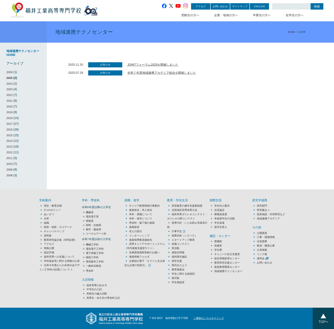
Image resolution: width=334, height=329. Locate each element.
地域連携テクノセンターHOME (22, 53)
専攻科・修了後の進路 (142, 222)
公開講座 (263, 233)
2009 (9, 169)
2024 (9, 83)
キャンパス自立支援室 (227, 254)
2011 (9, 158)
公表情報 (262, 249)
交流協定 (219, 210)
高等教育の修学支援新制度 (187, 205)
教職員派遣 (220, 214)
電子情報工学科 (95, 253)
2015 (9, 135)
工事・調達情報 (266, 237)
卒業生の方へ (262, 15)
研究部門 (262, 205)
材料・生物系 (93, 225)
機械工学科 (92, 244)
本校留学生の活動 (224, 218)
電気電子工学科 (95, 248)
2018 (9, 118)
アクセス (201, 6)
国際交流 (216, 200)
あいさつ (49, 214)
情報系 (90, 220)
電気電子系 (92, 216)
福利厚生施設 (179, 256)
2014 (9, 140)
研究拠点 (262, 210)
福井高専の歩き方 (96, 285)
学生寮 (218, 249)
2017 (9, 123)
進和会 (261, 258)
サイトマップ (240, 6)
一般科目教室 (93, 265)
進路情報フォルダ (139, 256)
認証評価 (49, 252)
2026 (9, 72)
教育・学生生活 (177, 200)
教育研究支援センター (227, 262)
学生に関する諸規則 (183, 273)
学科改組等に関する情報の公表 (62, 260)
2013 (9, 146)
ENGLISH (259, 6)
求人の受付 (135, 231)
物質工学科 (92, 257)
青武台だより (179, 265)
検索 (317, 6)
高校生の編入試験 (96, 293)
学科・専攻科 (91, 200)
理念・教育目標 (53, 205)
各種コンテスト (181, 243)
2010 (9, 163)
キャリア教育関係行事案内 (144, 205)
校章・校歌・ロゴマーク (58, 227)
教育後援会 (178, 269)
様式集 (175, 278)
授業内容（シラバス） (184, 235)
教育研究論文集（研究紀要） (60, 239)
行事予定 (177, 231)
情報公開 (49, 248)
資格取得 (134, 227)
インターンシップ (139, 235)
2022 (9, 95)
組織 (46, 222)
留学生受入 (220, 227)
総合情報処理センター (227, 258)
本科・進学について (140, 218)
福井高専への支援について (59, 256)
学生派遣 (219, 222)
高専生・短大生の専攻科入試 (103, 297)
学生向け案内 (222, 205)
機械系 (90, 212)
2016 (9, 129)
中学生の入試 (94, 289)
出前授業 (262, 241)
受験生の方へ (190, 15)
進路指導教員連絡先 (140, 239)
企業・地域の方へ (226, 15)
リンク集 (262, 254)
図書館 (218, 241)
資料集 (48, 235)
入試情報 (88, 279)
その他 (256, 227)
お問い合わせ (220, 6)
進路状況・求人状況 (140, 210)
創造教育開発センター (227, 266)
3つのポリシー (52, 210)
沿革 (46, 218)
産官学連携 (259, 200)
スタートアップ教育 (183, 239)
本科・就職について (140, 214)
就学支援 (177, 260)
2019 (9, 112)
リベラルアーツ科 (96, 233)
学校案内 (45, 200)
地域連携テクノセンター (228, 271)
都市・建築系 (93, 229)
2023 (9, 89)
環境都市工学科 (95, 261)
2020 (9, 106)
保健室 (218, 245)
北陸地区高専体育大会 (184, 210)
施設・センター (220, 236)
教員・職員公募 (266, 245)
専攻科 (90, 270)
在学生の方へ (295, 15)
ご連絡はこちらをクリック (208, 318)
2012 (9, 152)
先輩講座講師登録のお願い (144, 252)
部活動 (175, 248)
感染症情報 (178, 252)
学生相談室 (178, 282)
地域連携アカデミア (268, 218)
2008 (9, 175)
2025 (9, 78)
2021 (9, 100)
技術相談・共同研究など (271, 214)
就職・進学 (131, 200)
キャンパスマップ (54, 231)
